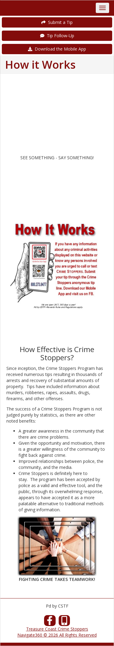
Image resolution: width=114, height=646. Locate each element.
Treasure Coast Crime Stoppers (57, 629)
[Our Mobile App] (64, 622)
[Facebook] (50, 622)
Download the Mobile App (57, 49)
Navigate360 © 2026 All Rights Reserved (57, 635)
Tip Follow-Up (57, 35)
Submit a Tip (57, 22)
